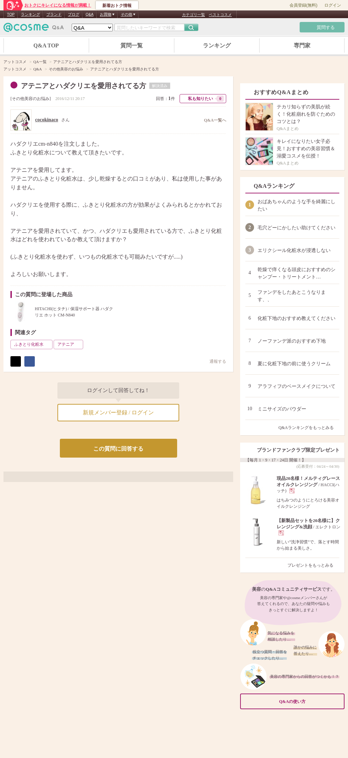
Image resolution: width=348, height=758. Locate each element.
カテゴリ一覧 (193, 15)
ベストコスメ (220, 15)
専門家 (302, 45)
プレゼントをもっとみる (313, 565)
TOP (11, 14)
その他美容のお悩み (30, 99)
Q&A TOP (46, 45)
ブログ (73, 14)
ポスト (15, 361)
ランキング (30, 14)
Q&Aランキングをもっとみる (308, 427)
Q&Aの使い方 (309, 701)
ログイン (332, 5)
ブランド (54, 14)
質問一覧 (131, 45)
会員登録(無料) (303, 5)
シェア (29, 361)
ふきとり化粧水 (32, 344)
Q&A (90, 14)
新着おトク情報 (117, 5)
